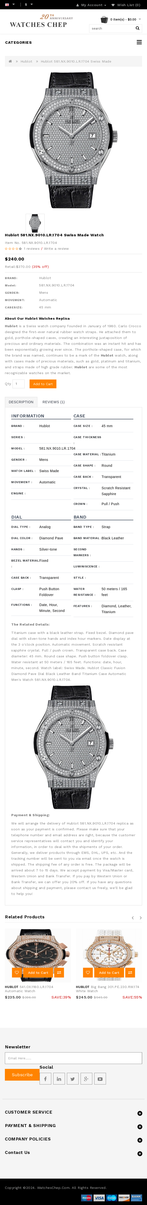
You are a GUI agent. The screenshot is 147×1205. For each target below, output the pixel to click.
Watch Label (23, 471)
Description (21, 402)
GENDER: (12, 292)
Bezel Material (25, 563)
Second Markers (82, 552)
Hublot (26, 61)
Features (83, 606)
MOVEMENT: (15, 300)
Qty (8, 384)
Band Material (88, 538)
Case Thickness (87, 440)
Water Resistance (84, 592)
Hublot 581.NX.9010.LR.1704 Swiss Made (76, 61)
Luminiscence (87, 566)
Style (80, 577)
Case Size (83, 426)
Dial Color (21, 538)
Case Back (83, 476)
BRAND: (11, 278)
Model (18, 448)
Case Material (87, 454)
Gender (18, 459)
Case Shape (84, 465)
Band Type (84, 527)
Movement (21, 482)
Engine (18, 493)
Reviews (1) (53, 402)
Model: (10, 285)
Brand (17, 426)
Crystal (82, 488)
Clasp (17, 589)
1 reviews (32, 248)
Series (18, 437)
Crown (80, 504)
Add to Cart (43, 384)
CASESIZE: (14, 307)
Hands (17, 549)
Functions (21, 605)
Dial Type (20, 527)
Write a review (56, 248)
